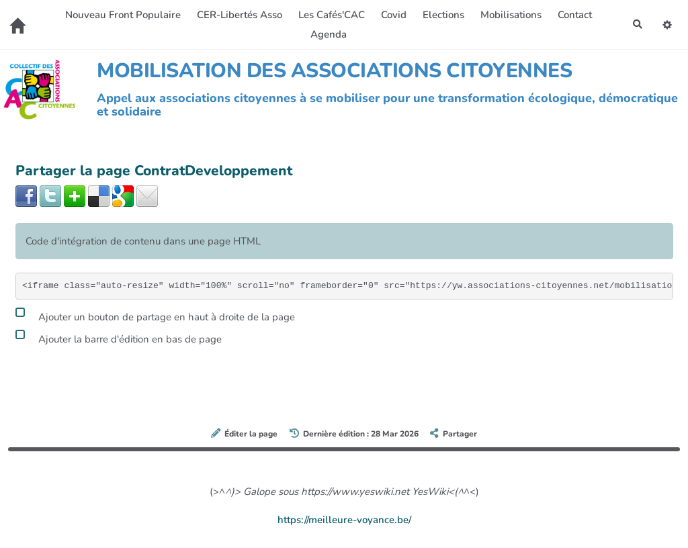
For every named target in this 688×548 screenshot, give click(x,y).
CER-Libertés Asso (238, 14)
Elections (442, 14)
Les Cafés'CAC (330, 14)
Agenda (327, 34)
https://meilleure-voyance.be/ (344, 520)
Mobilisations (509, 14)
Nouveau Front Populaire (121, 14)
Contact (573, 14)
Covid (392, 14)
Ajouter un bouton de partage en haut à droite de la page (155, 315)
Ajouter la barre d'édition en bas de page (118, 337)
